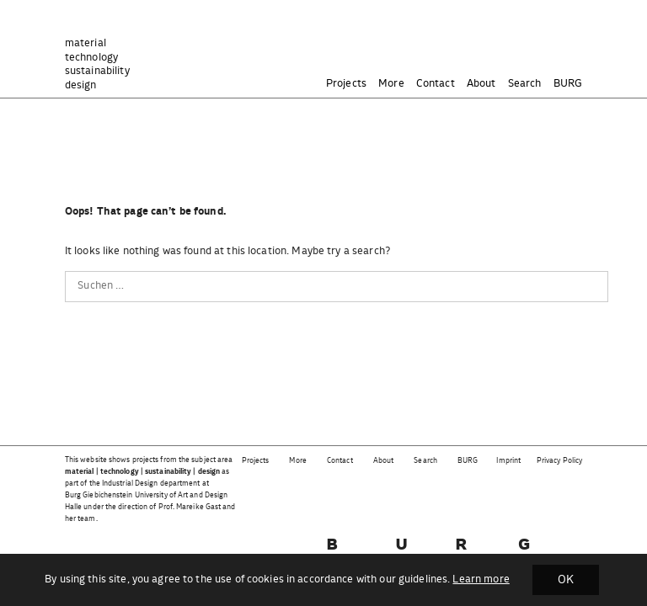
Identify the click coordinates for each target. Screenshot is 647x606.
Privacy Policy (559, 461)
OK (566, 580)
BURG (568, 83)
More (391, 83)
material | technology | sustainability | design (142, 472)
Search (525, 83)
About (481, 83)
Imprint (508, 461)
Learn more (480, 579)
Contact (435, 83)
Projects (346, 83)
